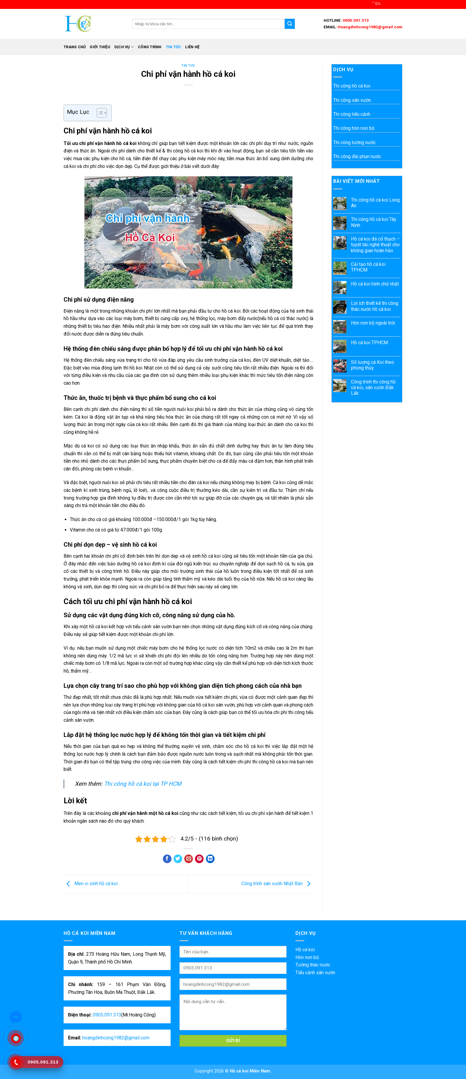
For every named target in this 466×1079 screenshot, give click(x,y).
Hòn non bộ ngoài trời (373, 323)
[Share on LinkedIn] (210, 859)
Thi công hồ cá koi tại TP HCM (142, 783)
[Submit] (290, 24)
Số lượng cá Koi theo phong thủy (372, 365)
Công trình (150, 47)
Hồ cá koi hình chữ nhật (375, 284)
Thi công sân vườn (352, 100)
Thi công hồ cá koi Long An (375, 202)
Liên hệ (192, 47)
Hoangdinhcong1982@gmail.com (369, 26)
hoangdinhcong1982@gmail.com (115, 1038)
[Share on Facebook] (167, 859)
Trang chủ (75, 47)
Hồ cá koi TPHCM (369, 342)
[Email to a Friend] (188, 859)
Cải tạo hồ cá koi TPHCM (368, 267)
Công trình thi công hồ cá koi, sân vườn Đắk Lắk (373, 387)
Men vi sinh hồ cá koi (91, 884)
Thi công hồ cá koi (351, 86)
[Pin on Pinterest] (199, 859)
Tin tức (173, 47)
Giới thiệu (100, 47)
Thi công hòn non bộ (353, 128)
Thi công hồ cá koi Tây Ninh (373, 222)
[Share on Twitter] (178, 859)
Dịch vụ (124, 47)
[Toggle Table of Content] (99, 113)
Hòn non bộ (307, 957)
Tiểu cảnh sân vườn (315, 972)
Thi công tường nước (354, 142)
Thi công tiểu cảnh (351, 114)
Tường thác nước (312, 965)
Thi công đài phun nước (357, 156)
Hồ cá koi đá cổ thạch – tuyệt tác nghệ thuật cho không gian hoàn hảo (375, 244)
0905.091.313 (355, 20)
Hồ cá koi (305, 949)
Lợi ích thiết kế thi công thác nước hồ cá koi (374, 306)
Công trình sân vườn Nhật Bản (277, 884)
